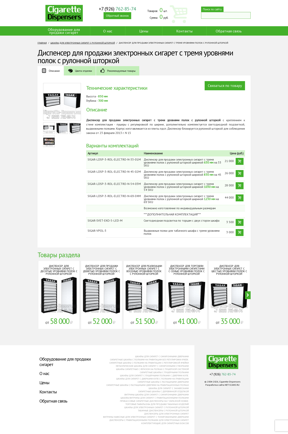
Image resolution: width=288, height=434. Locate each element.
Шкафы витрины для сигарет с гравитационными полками (155, 397)
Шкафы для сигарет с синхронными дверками (162, 356)
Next (248, 295)
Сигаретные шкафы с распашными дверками (163, 381)
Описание (54, 70)
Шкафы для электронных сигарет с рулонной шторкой (82, 42)
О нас (107, 31)
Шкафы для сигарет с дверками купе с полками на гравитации (152, 378)
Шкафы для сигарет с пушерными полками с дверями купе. (154, 375)
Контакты (184, 31)
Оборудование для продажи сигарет (64, 31)
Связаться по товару (225, 85)
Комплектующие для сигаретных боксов (165, 423)
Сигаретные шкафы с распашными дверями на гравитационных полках (147, 385)
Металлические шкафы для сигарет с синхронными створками (152, 366)
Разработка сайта (214, 384)
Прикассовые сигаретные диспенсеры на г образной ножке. (154, 401)
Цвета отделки (83, 70)
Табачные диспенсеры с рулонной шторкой (163, 410)
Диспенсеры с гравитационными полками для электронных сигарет (149, 420)
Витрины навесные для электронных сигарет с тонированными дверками (146, 416)
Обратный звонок (117, 17)
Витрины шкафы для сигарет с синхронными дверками (156, 394)
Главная (42, 42)
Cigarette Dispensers (64, 13)
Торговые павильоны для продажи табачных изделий (157, 404)
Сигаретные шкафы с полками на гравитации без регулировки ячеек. (149, 359)
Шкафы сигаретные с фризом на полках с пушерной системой (152, 369)
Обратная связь (229, 31)
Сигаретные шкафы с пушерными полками (164, 372)
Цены (143, 31)
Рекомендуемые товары (121, 70)
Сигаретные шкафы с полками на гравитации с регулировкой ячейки (149, 362)
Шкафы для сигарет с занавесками (169, 388)
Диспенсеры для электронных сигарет (166, 413)
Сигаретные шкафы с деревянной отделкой (163, 391)
